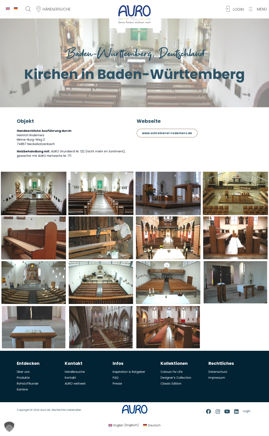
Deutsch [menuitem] (154, 425)
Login (247, 411)
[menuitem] (8, 8)
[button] (258, 9)
